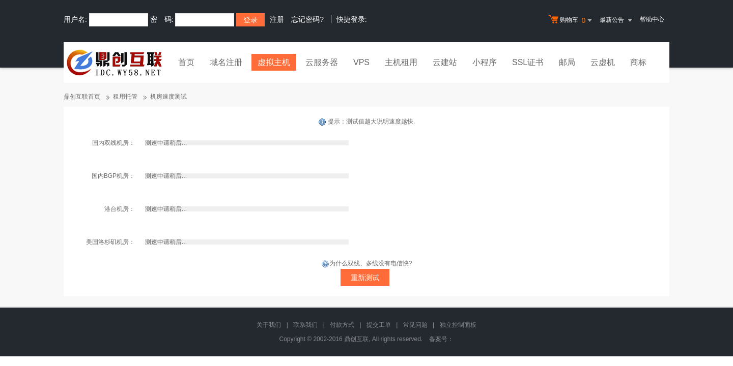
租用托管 (125, 96)
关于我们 (269, 324)
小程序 (484, 62)
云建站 (445, 62)
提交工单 (378, 324)
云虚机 (602, 62)
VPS (361, 62)
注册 (277, 19)
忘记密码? (307, 19)
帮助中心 (652, 19)
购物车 (572, 20)
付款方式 (342, 324)
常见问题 (415, 324)
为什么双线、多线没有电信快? (366, 263)
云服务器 (321, 62)
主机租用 (401, 62)
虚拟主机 (274, 62)
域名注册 (226, 62)
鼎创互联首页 (82, 96)
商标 (638, 62)
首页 (186, 62)
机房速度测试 (168, 96)
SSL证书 (528, 62)
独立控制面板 (458, 324)
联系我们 (305, 324)
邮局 (567, 62)
